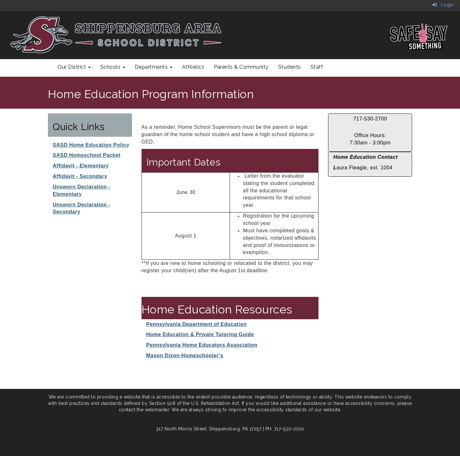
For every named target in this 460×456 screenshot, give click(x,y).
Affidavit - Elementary (81, 165)
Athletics (193, 67)
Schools (112, 67)
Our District (74, 67)
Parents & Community (241, 67)
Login (443, 4)
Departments (153, 67)
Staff (316, 67)
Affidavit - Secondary (80, 176)
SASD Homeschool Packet (86, 155)
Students (289, 67)
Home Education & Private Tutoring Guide (200, 334)
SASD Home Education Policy (91, 145)
